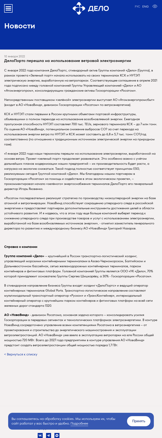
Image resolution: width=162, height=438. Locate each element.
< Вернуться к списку (20, 354)
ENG (145, 6)
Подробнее (79, 423)
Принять (138, 421)
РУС (137, 6)
